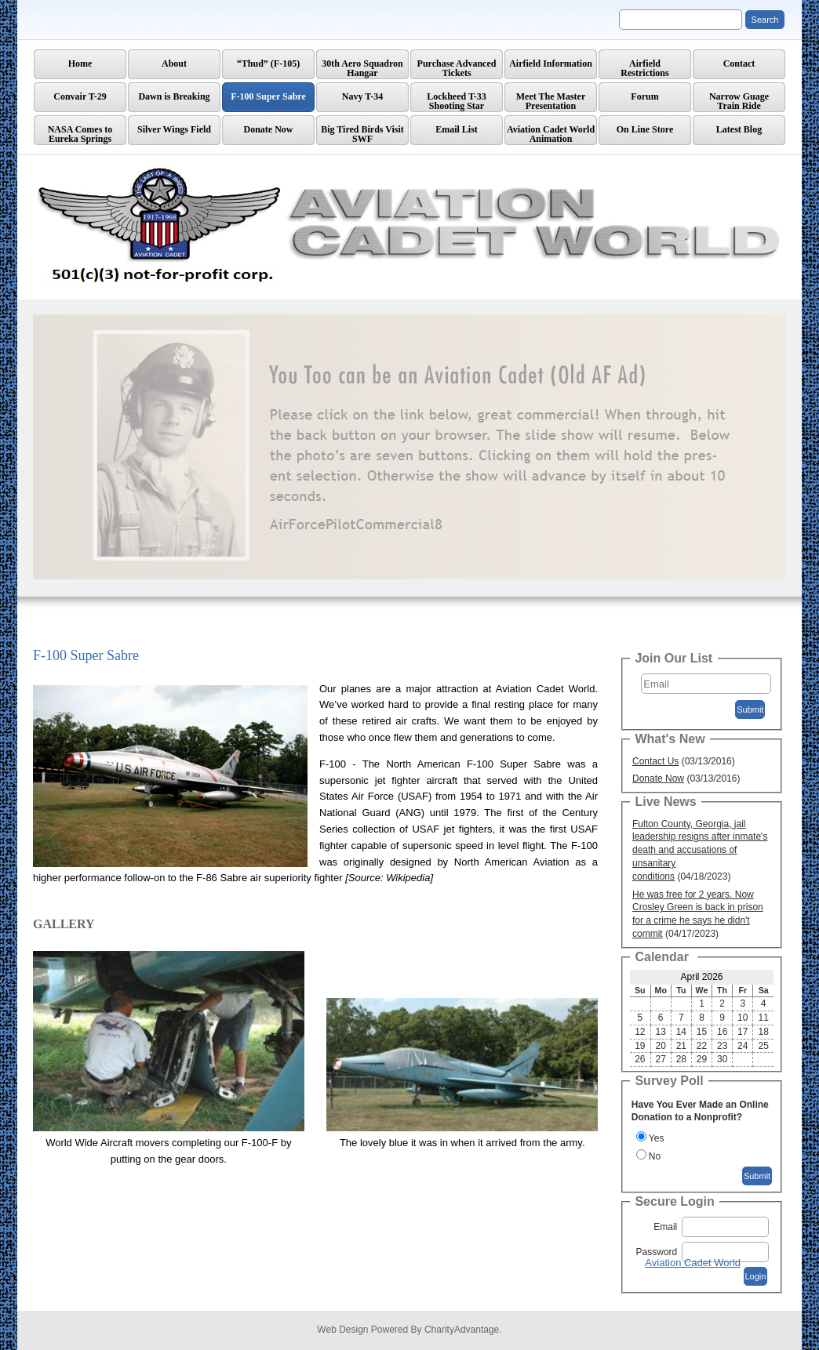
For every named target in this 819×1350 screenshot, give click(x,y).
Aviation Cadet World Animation (551, 134)
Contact (739, 63)
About (174, 63)
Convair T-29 (79, 96)
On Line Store (645, 129)
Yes (656, 1138)
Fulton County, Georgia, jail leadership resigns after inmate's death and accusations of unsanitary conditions (699, 850)
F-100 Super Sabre (268, 96)
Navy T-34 (362, 96)
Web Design (342, 1329)
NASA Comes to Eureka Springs (80, 134)
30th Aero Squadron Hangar (362, 68)
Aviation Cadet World (693, 1262)
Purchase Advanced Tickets (457, 68)
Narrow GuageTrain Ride (739, 101)
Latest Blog (739, 129)
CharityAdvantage (461, 1329)
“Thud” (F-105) (268, 63)
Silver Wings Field (174, 129)
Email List (456, 129)
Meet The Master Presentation (550, 101)
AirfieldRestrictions (644, 68)
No (655, 1156)
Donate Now (268, 129)
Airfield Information (550, 63)
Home (80, 63)
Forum (644, 96)
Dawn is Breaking (173, 96)
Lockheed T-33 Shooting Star (456, 101)
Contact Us (655, 761)
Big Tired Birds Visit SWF (362, 134)
